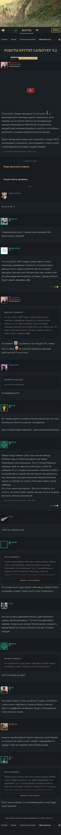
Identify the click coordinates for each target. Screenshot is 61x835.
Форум (26, 30)
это (28, 280)
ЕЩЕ (30, 186)
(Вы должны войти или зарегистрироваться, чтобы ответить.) (29, 818)
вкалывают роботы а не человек (24, 58)
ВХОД (56, 30)
